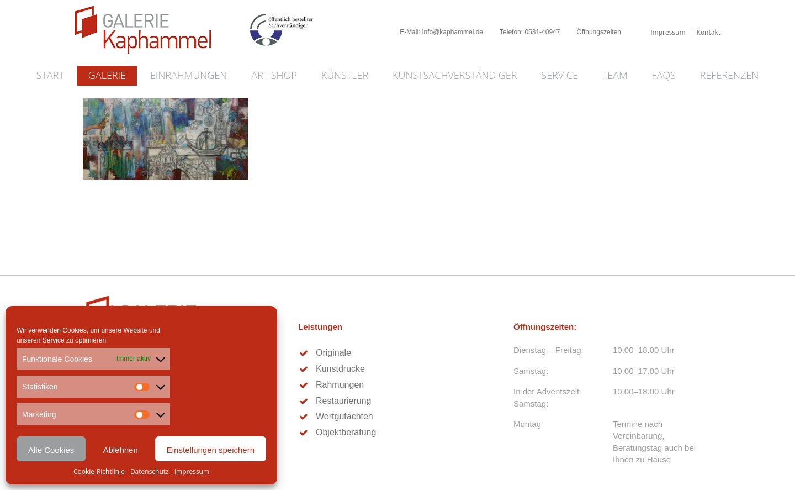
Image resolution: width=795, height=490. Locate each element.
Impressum (191, 471)
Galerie (107, 75)
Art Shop (274, 75)
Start (50, 75)
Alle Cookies (51, 450)
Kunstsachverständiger (455, 75)
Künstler (345, 75)
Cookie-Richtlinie (99, 471)
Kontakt (708, 32)
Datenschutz (149, 471)
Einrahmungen (188, 75)
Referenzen (729, 75)
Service (559, 75)
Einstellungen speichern (211, 450)
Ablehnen (120, 450)
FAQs (663, 75)
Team (615, 75)
